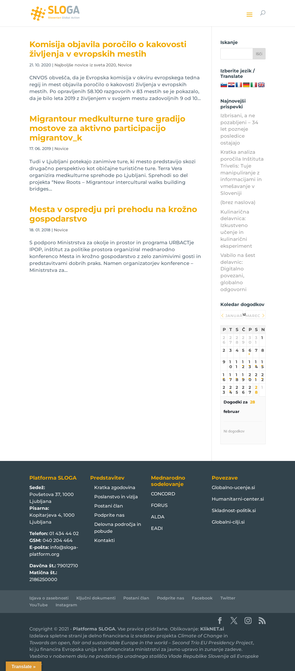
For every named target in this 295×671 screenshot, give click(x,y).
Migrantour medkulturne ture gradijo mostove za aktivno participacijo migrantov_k (107, 128)
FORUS (159, 505)
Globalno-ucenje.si (233, 487)
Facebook (202, 598)
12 (243, 364)
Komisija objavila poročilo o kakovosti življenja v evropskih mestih (107, 49)
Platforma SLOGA (94, 629)
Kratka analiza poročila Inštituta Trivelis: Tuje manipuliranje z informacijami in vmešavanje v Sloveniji (242, 172)
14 (256, 364)
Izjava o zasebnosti (49, 598)
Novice (125, 65)
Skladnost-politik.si (234, 510)
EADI (157, 528)
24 (230, 390)
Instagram (66, 604)
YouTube (38, 604)
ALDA (157, 517)
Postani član (108, 506)
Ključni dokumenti (96, 598)
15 (262, 364)
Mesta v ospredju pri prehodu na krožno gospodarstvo (113, 214)
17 (230, 377)
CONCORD (163, 494)
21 (256, 377)
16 (224, 377)
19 (243, 377)
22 (262, 377)
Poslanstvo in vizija (116, 496)
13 (250, 364)
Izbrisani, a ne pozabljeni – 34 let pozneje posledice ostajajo (239, 129)
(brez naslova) (238, 202)
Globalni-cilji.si (228, 522)
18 (237, 377)
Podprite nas (109, 515)
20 (250, 377)
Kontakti (104, 540)
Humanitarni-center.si (238, 499)
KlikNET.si (212, 629)
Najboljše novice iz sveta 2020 (85, 65)
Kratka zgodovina (114, 487)
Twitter (227, 598)
